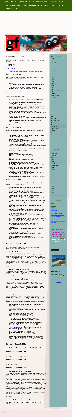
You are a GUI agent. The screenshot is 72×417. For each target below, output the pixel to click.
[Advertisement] (36, 21)
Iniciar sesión (66, 412)
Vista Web (67, 413)
